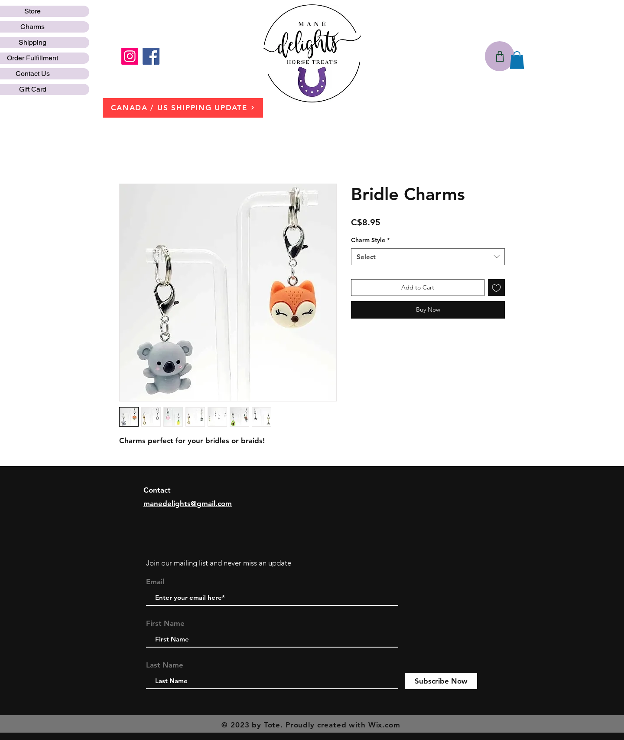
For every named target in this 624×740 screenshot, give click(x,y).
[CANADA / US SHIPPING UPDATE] (183, 108)
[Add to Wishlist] (496, 287)
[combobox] (428, 256)
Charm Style (370, 240)
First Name (165, 623)
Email (155, 581)
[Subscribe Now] (441, 681)
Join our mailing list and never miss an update (218, 563)
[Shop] (499, 56)
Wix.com (384, 724)
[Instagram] (129, 56)
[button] (517, 60)
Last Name (164, 665)
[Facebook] (151, 56)
